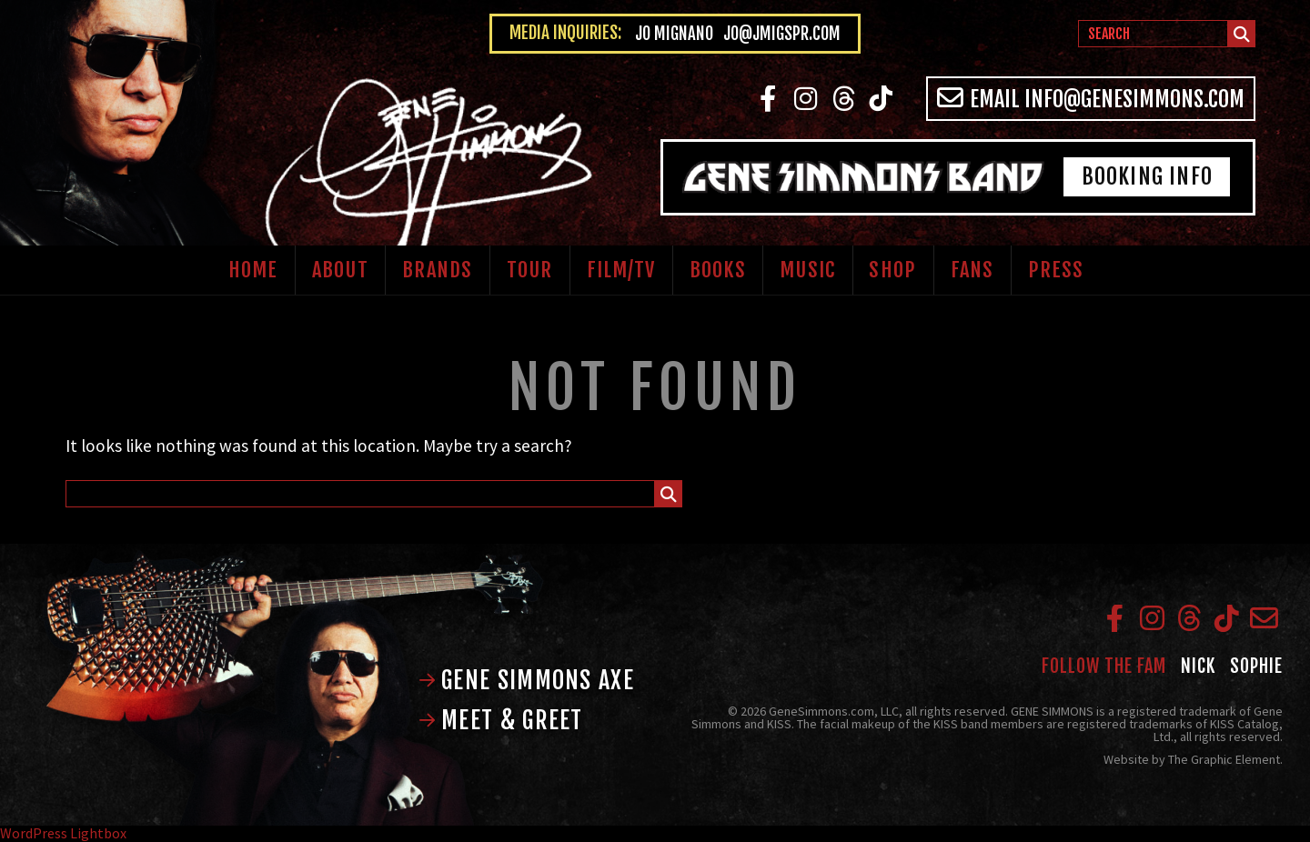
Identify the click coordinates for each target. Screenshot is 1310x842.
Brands (437, 269)
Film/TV (621, 269)
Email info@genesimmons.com (1090, 99)
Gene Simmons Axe (526, 680)
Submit (1242, 36)
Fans (972, 269)
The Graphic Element (1224, 759)
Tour (529, 269)
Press (1056, 269)
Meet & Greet (500, 720)
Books (718, 269)
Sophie (1256, 666)
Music (807, 269)
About (340, 269)
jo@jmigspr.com (782, 34)
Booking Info (1147, 176)
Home (252, 269)
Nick (1198, 666)
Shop (892, 269)
